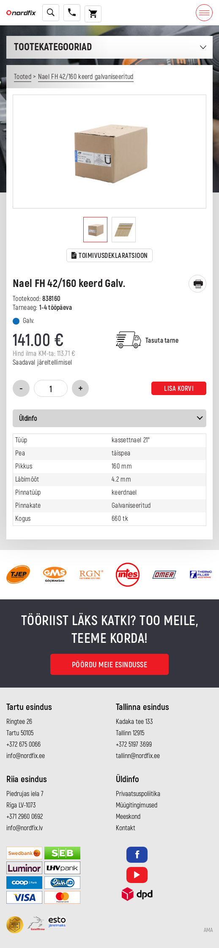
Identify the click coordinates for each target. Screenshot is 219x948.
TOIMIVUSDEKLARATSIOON (109, 256)
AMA (208, 930)
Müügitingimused (136, 805)
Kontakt (125, 828)
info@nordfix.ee (25, 756)
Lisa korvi (179, 389)
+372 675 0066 (23, 744)
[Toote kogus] (51, 388)
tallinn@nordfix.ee (138, 756)
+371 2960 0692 (24, 817)
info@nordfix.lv (24, 828)
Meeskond (128, 817)
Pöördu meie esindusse (110, 665)
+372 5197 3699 (134, 744)
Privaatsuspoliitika (138, 794)
